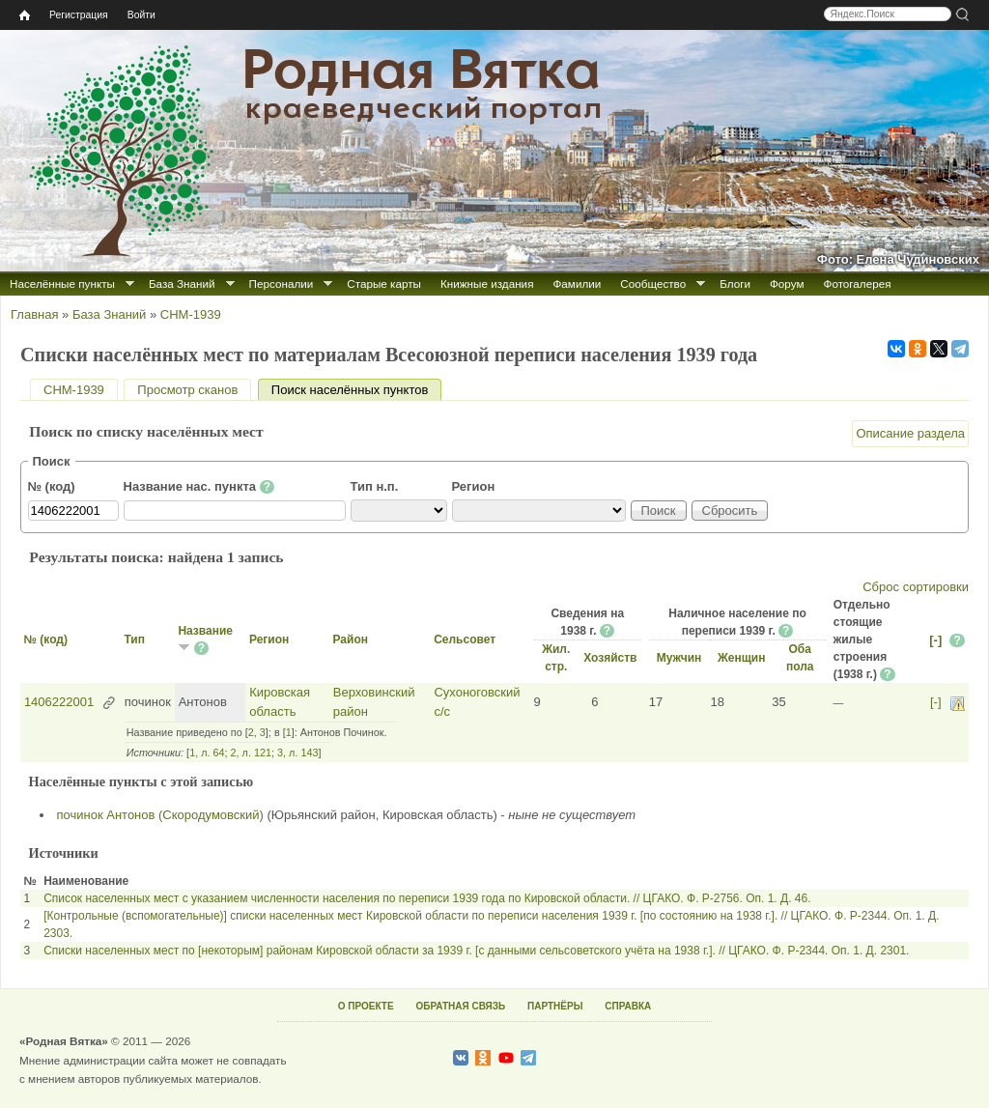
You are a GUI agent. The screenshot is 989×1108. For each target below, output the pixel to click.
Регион (473, 486)
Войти (141, 15)
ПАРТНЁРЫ (554, 1006)
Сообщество (653, 283)
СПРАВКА (628, 1006)
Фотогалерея (857, 283)
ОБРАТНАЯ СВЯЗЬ (460, 1006)
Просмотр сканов (187, 390)
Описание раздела (910, 433)
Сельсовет (464, 639)
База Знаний (182, 283)
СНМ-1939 (190, 314)
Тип (134, 639)
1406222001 (59, 702)
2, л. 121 (251, 752)
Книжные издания (486, 283)
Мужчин (679, 658)
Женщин (742, 658)
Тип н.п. (375, 486)
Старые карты (384, 283)
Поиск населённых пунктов (356, 390)
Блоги (735, 283)
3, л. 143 (297, 752)
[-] (935, 640)
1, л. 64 (206, 752)
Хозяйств (609, 658)
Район (349, 639)
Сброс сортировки (915, 587)
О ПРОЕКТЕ (366, 1006)
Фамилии (576, 283)
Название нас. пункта (199, 487)
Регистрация (78, 15)
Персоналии (281, 283)
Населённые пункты (62, 283)
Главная (34, 314)
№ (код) (51, 486)
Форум (787, 283)
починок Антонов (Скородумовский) (160, 815)
